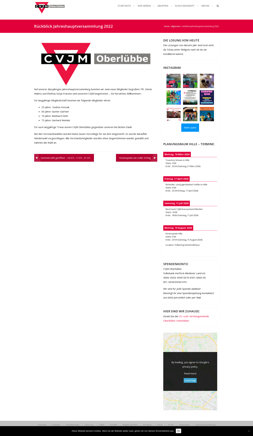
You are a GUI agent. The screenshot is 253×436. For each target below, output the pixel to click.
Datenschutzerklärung (205, 425)
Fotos (159, 425)
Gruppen (162, 5)
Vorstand (147, 425)
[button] (174, 81)
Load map (190, 380)
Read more (190, 373)
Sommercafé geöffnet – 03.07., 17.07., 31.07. (66, 157)
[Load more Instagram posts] (190, 127)
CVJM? (101, 425)
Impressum (184, 425)
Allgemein (175, 26)
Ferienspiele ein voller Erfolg (135, 157)
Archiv (205, 5)
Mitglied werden (130, 425)
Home (166, 26)
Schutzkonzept (185, 5)
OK (178, 430)
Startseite (124, 5)
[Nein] (249, 431)
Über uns (89, 425)
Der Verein (144, 5)
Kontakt (113, 425)
